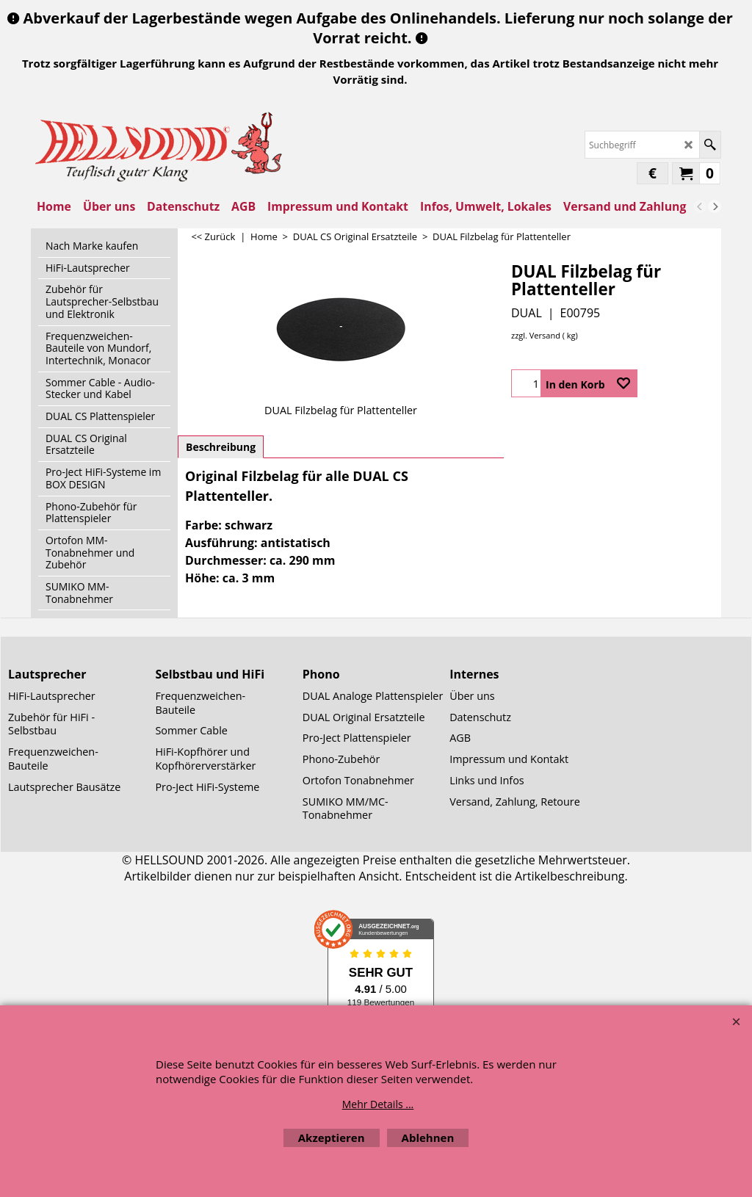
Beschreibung (221, 447)
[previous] (699, 206)
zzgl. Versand (535, 335)
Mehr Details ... (378, 1104)
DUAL (526, 313)
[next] (714, 206)
